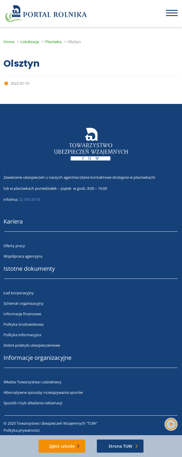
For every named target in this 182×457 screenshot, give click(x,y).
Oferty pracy (14, 245)
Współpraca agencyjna (23, 256)
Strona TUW (120, 446)
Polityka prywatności (22, 430)
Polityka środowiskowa (23, 324)
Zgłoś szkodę (62, 446)
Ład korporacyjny (19, 292)
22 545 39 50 (29, 199)
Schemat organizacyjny (23, 303)
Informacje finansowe (22, 313)
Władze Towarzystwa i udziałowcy (33, 382)
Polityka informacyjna (22, 334)
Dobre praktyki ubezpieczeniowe (32, 345)
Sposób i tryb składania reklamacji (33, 402)
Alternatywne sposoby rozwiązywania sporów (43, 392)
